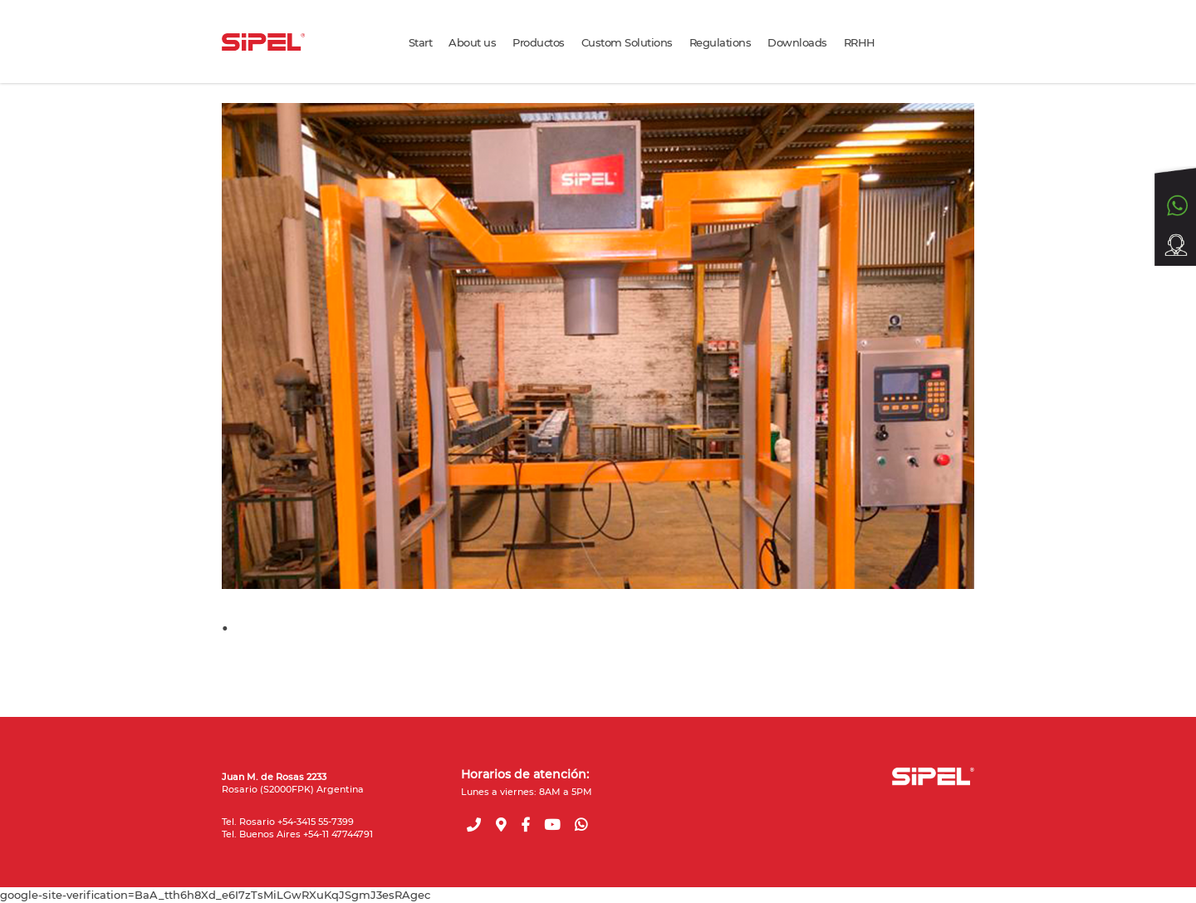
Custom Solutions (627, 42)
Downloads (797, 42)
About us (472, 42)
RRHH (859, 42)
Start (421, 42)
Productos (538, 42)
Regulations (720, 42)
